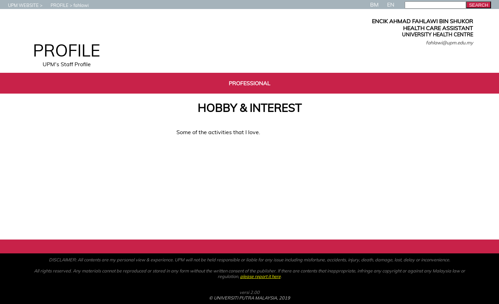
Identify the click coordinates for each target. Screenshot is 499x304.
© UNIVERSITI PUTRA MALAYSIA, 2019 (249, 298)
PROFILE (56, 5)
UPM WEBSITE (20, 5)
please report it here (260, 276)
